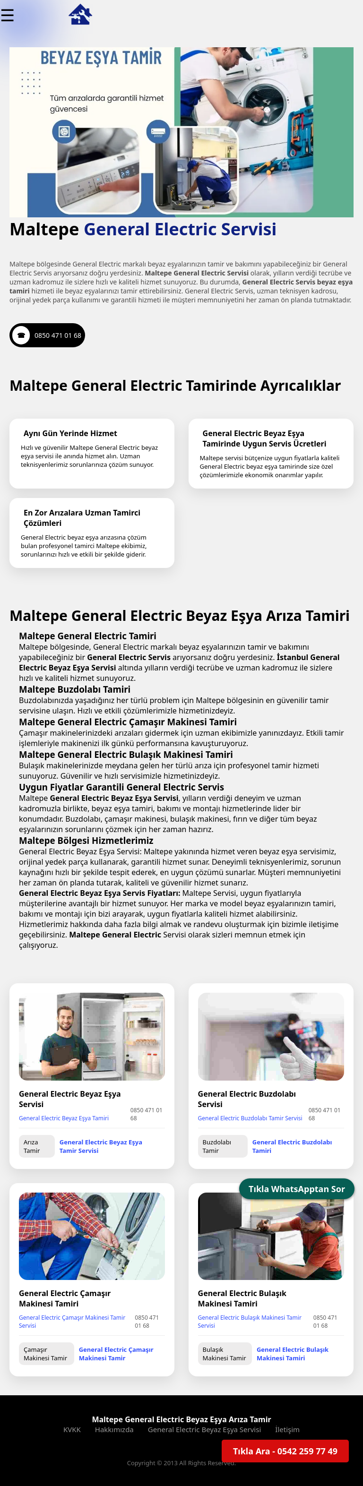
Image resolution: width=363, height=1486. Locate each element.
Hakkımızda (114, 1429)
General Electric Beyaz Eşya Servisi (204, 1429)
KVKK (72, 1429)
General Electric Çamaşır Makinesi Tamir (116, 1353)
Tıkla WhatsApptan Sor (297, 1188)
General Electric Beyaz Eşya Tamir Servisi (101, 1146)
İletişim (287, 1429)
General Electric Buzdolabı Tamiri (292, 1146)
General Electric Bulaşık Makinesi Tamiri (292, 1353)
